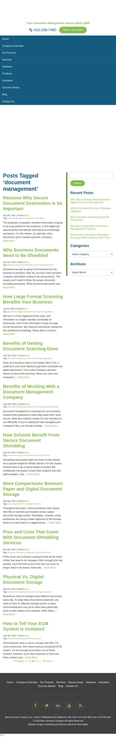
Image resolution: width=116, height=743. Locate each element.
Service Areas (75, 688)
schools (47, 461)
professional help (51, 412)
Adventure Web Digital (77, 730)
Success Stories (11, 87)
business (11, 218)
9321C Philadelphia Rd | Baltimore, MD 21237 (56, 723)
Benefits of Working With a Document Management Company (32, 397)
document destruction (24, 265)
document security (35, 461)
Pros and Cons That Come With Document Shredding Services (31, 543)
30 (44, 666)
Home (5, 39)
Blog (4, 94)
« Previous (18, 666)
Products (7, 73)
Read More (9, 241)
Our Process (9, 53)
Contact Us (8, 101)
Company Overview (12, 46)
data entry (12, 509)
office (39, 509)
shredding (40, 218)
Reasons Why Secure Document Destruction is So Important (30, 203)
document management (25, 218)
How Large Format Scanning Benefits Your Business (28, 302)
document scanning (36, 317)
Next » (49, 666)
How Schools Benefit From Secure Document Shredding (32, 446)
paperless (49, 317)
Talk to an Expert (73, 30)
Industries (7, 80)
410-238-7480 (84, 723)
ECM (30, 644)
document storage (35, 364)
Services (6, 60)
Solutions (7, 66)
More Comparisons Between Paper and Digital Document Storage (31, 494)
